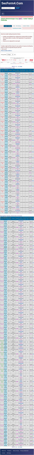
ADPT (20, 18)
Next (21, 66)
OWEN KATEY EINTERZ (21, 380)
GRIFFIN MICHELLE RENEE (18, 130)
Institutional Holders (17, 28)
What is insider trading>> (6, 50)
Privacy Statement (24, 450)
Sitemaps (9, 453)
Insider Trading (7, 26)
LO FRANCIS (17, 82)
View (33, 74)
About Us (4, 450)
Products (9, 450)
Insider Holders (26, 25)
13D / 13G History (17, 25)
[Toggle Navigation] (2, 14)
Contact (3, 453)
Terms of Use (16, 450)
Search (17, 8)
